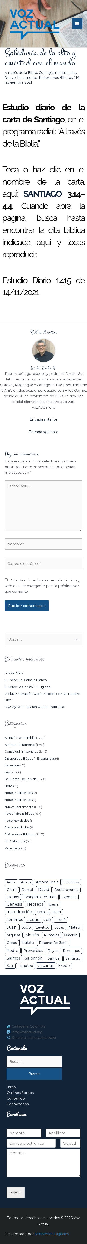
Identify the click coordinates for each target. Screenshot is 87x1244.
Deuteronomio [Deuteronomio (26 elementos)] (66, 890)
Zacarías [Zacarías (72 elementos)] (45, 965)
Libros (9, 786)
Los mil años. (14, 673)
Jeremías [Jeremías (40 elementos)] (15, 920)
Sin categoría (15, 841)
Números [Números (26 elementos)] (51, 935)
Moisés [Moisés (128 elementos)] (32, 934)
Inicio (11, 1087)
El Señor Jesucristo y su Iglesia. (28, 687)
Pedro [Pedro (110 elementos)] (13, 950)
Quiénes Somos (20, 1093)
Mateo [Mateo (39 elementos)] (74, 927)
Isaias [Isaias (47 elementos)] (41, 912)
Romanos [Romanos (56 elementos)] (71, 950)
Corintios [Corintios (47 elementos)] (71, 882)
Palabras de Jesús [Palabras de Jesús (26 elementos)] (53, 943)
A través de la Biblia (21, 73)
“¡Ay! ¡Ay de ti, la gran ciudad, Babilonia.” (35, 707)
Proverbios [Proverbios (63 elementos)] (33, 950)
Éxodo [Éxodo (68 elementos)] (64, 965)
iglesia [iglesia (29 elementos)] (53, 904)
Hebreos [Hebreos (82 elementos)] (35, 904)
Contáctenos (18, 1104)
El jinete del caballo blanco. (26, 680)
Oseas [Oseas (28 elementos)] (12, 943)
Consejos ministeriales (57, 73)
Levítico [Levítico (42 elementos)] (42, 927)
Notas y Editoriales (19, 793)
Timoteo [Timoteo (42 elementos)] (25, 966)
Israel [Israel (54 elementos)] (56, 912)
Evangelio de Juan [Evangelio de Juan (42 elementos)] (40, 897)
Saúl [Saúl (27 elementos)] (10, 966)
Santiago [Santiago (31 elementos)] (72, 958)
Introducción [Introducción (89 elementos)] (19, 911)
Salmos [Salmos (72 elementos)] (13, 958)
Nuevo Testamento (21, 77)
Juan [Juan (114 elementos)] (12, 927)
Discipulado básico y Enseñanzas (30, 758)
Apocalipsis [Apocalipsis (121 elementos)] (47, 882)
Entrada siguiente (43, 432)
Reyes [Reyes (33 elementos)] (53, 951)
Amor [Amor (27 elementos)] (11, 882)
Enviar (15, 1192)
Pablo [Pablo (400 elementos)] (28, 942)
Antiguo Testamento (20, 744)
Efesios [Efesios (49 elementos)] (13, 897)
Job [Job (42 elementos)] (47, 920)
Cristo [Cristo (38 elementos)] (12, 890)
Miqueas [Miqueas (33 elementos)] (13, 935)
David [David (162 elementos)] (43, 889)
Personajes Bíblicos (19, 813)
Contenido (16, 1098)
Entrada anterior (43, 419)
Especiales (13, 765)
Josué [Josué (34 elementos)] (61, 920)
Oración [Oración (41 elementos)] (70, 935)
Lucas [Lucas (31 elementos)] (59, 927)
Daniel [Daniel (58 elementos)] (27, 889)
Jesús (9, 772)
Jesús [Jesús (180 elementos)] (33, 919)
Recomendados (17, 820)
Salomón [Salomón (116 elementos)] (34, 958)
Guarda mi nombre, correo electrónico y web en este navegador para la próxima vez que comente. (42, 586)
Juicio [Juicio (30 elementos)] (26, 927)
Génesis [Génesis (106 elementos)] (14, 904)
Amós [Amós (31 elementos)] (26, 882)
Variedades (13, 848)
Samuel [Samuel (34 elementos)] (54, 958)
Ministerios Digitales (52, 1234)
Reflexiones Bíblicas (56, 77)
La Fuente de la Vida (21, 779)
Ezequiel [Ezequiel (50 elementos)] (69, 897)
